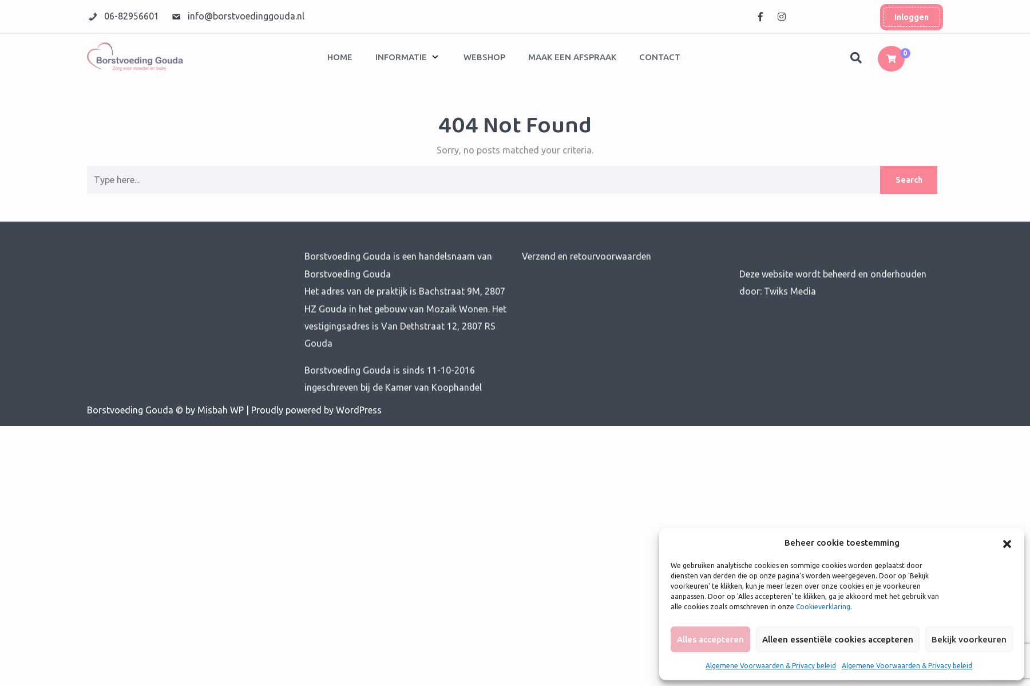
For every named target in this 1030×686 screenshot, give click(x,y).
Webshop (484, 57)
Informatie (401, 57)
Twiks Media (789, 303)
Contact (659, 57)
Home (339, 57)
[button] (1007, 543)
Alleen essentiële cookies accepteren (837, 639)
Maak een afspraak (572, 57)
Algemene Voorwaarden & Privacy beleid (771, 665)
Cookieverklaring (823, 606)
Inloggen (911, 16)
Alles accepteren (710, 639)
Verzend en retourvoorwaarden (586, 268)
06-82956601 (132, 16)
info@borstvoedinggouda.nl (246, 16)
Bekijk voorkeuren (969, 639)
